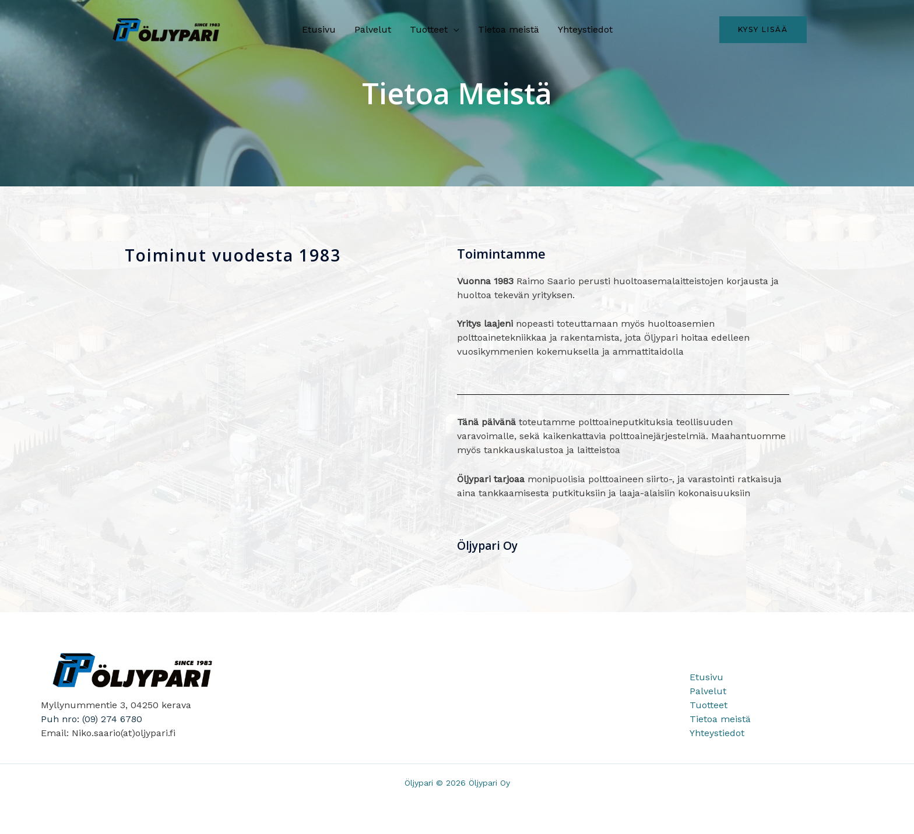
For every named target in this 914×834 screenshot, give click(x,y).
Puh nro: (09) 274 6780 (92, 719)
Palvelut (372, 29)
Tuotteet (429, 29)
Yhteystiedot (585, 29)
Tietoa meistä (508, 29)
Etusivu (319, 29)
